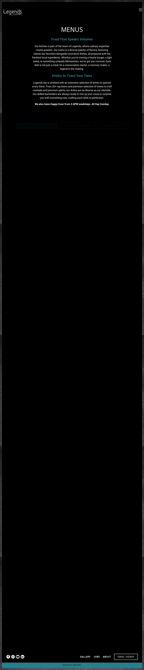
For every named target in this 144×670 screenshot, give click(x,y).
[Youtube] (18, 657)
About (107, 656)
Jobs (97, 656)
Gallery (85, 656)
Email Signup (126, 656)
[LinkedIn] (22, 657)
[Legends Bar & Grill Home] (13, 12)
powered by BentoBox (72, 665)
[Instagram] (13, 657)
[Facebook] (8, 657)
